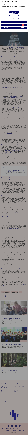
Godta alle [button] (14, 12)
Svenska (7, 2)
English (5, 2)
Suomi (9, 2)
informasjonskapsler (21, 9)
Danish (2, 2)
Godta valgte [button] (14, 15)
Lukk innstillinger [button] (13, 18)
